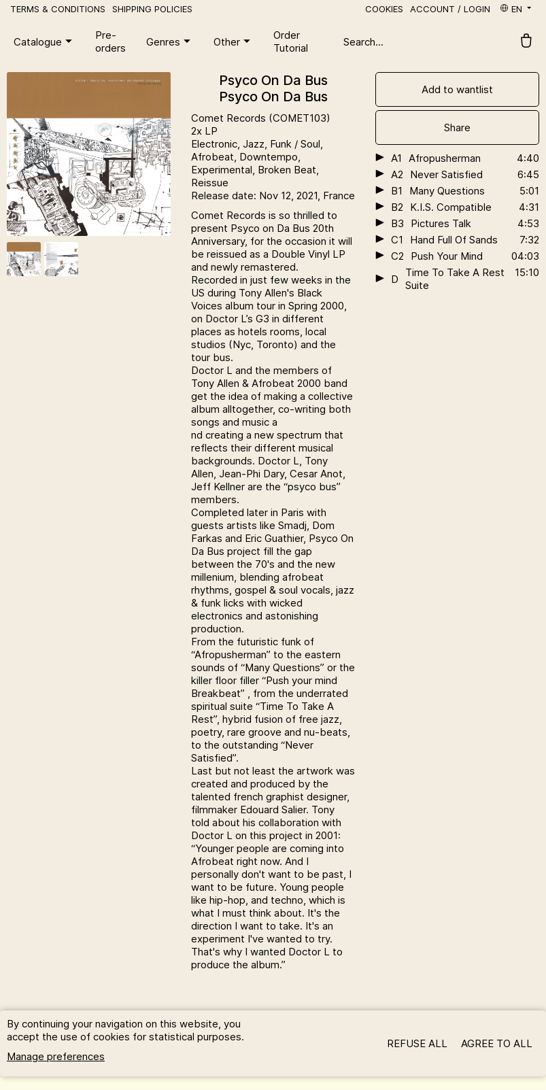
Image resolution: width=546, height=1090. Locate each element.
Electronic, (217, 143)
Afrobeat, (215, 156)
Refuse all (417, 1043)
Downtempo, (270, 156)
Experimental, (224, 169)
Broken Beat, (288, 169)
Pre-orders (110, 41)
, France (336, 195)
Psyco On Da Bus (273, 80)
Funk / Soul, (296, 143)
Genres (170, 41)
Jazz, (256, 143)
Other (234, 41)
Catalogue (44, 41)
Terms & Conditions (57, 8)
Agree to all (496, 1043)
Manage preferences (56, 1056)
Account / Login (450, 8)
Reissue (209, 182)
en (516, 8)
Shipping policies (152, 8)
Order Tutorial (290, 41)
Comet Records (230, 118)
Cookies (384, 8)
